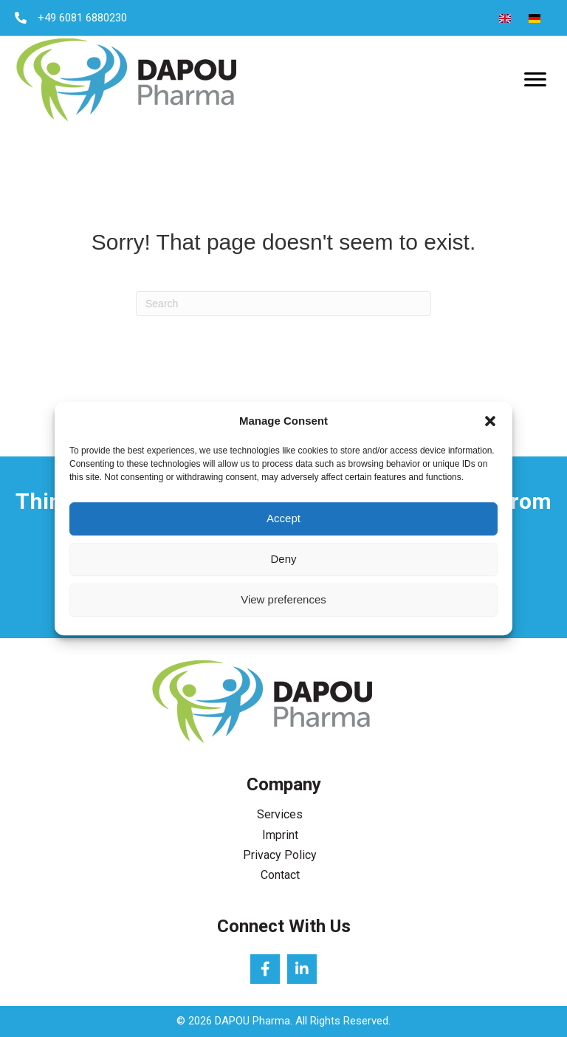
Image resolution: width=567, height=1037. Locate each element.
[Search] (283, 303)
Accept (283, 518)
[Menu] (535, 79)
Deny (283, 558)
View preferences (283, 599)
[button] (490, 421)
